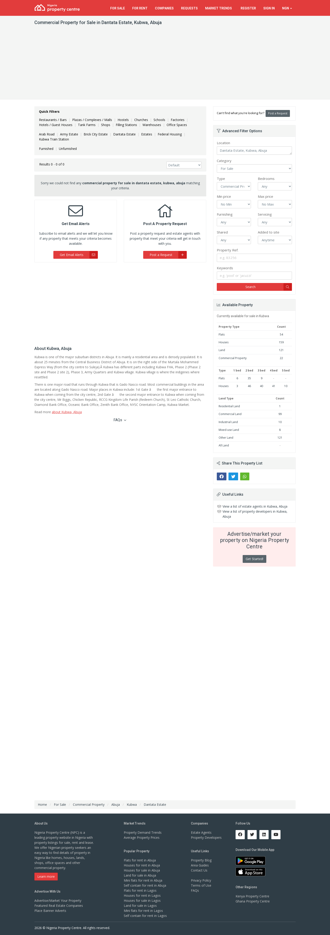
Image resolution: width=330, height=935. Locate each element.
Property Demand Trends (143, 832)
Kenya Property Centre (252, 896)
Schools (159, 120)
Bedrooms (266, 178)
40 (261, 386)
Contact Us (199, 870)
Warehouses (152, 125)
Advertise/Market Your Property (57, 900)
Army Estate (69, 134)
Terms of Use (201, 885)
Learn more (46, 876)
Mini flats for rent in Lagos (143, 910)
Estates (146, 134)
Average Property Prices (142, 837)
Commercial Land (230, 414)
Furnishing (225, 214)
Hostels (123, 120)
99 (280, 414)
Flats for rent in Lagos (140, 890)
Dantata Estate (124, 134)
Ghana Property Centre (253, 901)
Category (224, 160)
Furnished (46, 148)
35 (249, 378)
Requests (189, 8)
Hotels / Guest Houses (55, 125)
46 (249, 386)
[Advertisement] (165, 65)
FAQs (119, 420)
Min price (224, 196)
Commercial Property (233, 358)
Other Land (226, 438)
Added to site (268, 232)
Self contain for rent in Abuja (145, 885)
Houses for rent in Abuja (142, 865)
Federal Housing (170, 134)
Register (248, 8)
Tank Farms (87, 125)
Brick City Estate (96, 134)
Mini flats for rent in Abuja (143, 880)
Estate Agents (201, 832)
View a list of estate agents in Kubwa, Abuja (255, 506)
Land (222, 350)
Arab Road (47, 134)
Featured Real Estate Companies (58, 905)
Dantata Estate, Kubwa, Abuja (254, 150)
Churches (141, 120)
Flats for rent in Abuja (140, 860)
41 (273, 386)
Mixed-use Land (229, 430)
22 (281, 358)
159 (281, 342)
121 (281, 350)
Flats (222, 334)
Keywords (225, 268)
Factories (177, 120)
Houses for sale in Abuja (142, 870)
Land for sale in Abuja (140, 875)
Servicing (265, 214)
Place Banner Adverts (50, 910)
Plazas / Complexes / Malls (92, 120)
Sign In (269, 8)
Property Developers (206, 837)
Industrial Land (228, 422)
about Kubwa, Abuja (67, 412)
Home (42, 804)
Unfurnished (68, 148)
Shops (105, 125)
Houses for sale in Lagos (142, 900)
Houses (223, 342)
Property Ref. (227, 250)
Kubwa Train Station (54, 139)
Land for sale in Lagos (140, 905)
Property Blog (201, 860)
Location (223, 142)
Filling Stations (126, 125)
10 (285, 386)
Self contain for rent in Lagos (145, 915)
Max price (265, 196)
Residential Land (229, 406)
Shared (222, 232)
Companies (164, 8)
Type (221, 178)
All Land (224, 445)
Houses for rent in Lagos (142, 895)
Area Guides (200, 865)
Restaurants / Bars (53, 120)
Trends (219, 8)
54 (281, 334)
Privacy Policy (201, 880)
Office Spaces (177, 125)
